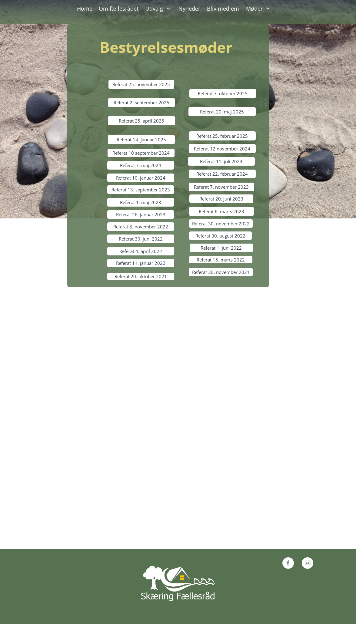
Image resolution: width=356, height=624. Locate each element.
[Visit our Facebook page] (288, 563)
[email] (307, 563)
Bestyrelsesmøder (166, 47)
